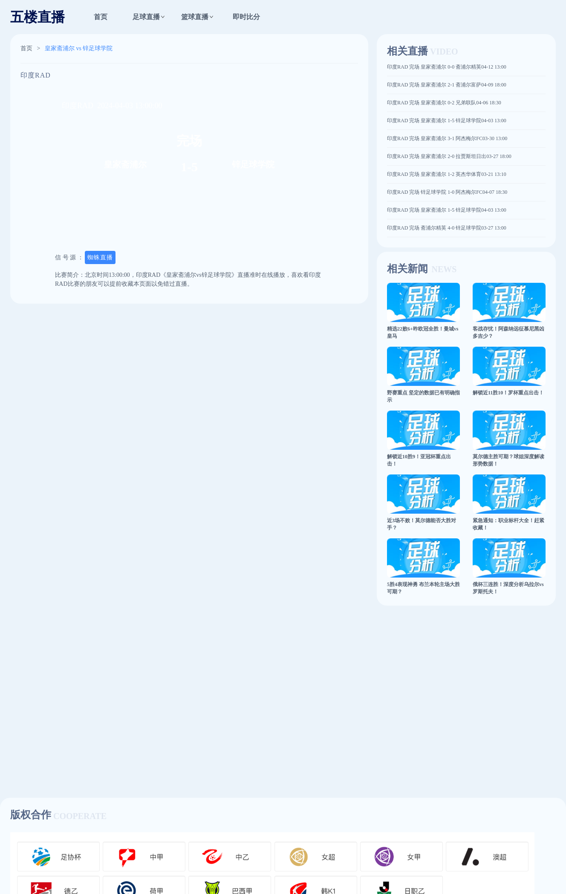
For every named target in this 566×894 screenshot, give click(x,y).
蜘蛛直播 (100, 257)
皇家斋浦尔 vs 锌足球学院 (79, 48)
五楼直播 (37, 17)
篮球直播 (194, 16)
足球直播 (146, 16)
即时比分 (246, 16)
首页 (100, 16)
